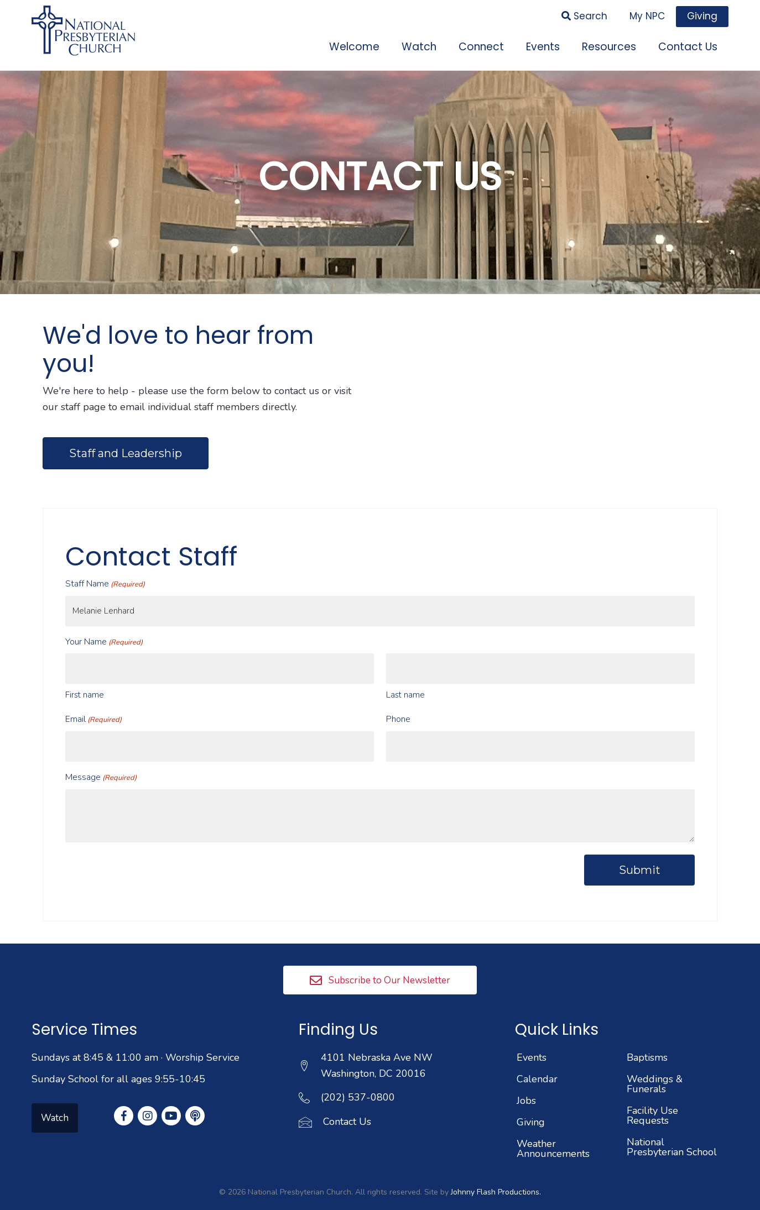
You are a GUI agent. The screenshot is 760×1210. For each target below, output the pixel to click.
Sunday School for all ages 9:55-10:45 (118, 1062)
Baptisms (647, 1041)
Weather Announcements (553, 1132)
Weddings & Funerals (655, 1068)
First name (84, 683)
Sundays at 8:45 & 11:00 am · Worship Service (136, 1041)
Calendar (537, 1063)
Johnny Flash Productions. (496, 1176)
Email (93, 707)
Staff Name (105, 580)
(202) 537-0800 (358, 1081)
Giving (531, 1106)
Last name (405, 683)
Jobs (526, 1084)
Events (531, 1041)
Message (101, 761)
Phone (398, 707)
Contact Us (347, 1105)
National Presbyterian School (672, 1131)
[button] (380, 963)
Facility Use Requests (652, 1099)
